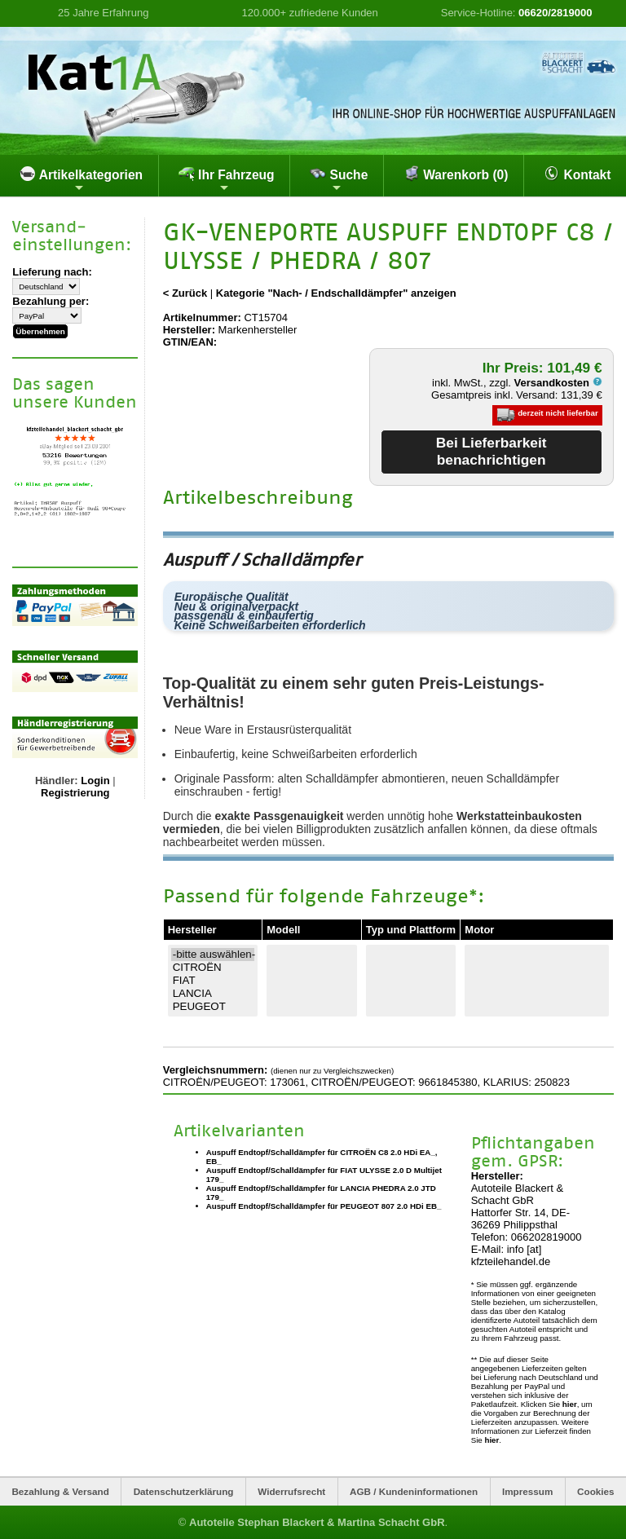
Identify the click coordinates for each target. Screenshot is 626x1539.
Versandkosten (558, 383)
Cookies (595, 1491)
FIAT (213, 980)
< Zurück (185, 293)
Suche (339, 179)
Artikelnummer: (202, 317)
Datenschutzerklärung (184, 1491)
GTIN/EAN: (190, 342)
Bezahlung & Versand (60, 1491)
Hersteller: (189, 330)
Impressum (527, 1491)
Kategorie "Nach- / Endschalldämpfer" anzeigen (336, 293)
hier (569, 1404)
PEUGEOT (213, 1006)
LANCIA (213, 993)
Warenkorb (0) (456, 173)
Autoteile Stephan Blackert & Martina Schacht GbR (317, 1522)
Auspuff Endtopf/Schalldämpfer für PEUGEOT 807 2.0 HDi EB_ (324, 1206)
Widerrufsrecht (291, 1491)
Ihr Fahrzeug (227, 179)
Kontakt (577, 173)
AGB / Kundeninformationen (414, 1491)
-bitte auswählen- (213, 954)
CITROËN (213, 967)
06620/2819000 (555, 13)
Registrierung (75, 793)
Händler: (56, 780)
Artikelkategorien (81, 179)
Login (95, 780)
